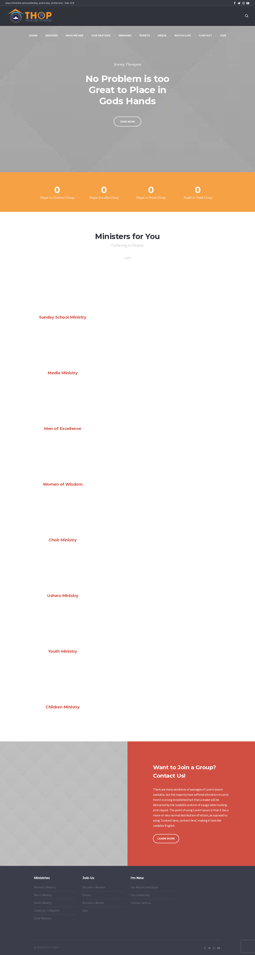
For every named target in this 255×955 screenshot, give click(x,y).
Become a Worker (93, 903)
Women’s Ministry (45, 887)
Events (86, 895)
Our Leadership (140, 895)
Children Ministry (63, 707)
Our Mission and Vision (144, 887)
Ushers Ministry (62, 595)
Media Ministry (62, 373)
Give (85, 910)
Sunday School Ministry (62, 317)
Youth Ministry (62, 651)
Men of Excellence (62, 428)
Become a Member (94, 887)
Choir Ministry (62, 540)
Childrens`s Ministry (46, 910)
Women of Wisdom (63, 484)
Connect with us (141, 903)
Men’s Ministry (43, 895)
